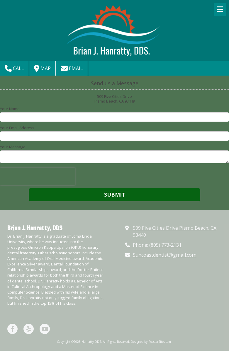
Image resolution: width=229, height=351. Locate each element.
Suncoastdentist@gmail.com (164, 255)
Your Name (10, 108)
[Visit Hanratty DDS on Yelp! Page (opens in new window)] (28, 329)
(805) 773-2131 (165, 245)
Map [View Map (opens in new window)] (42, 68)
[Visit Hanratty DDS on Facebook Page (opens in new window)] (12, 329)
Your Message (13, 146)
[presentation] (37, 176)
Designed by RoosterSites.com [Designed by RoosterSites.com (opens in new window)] (151, 342)
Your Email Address (17, 127)
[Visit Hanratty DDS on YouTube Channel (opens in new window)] (45, 329)
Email (72, 68)
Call (14, 68)
